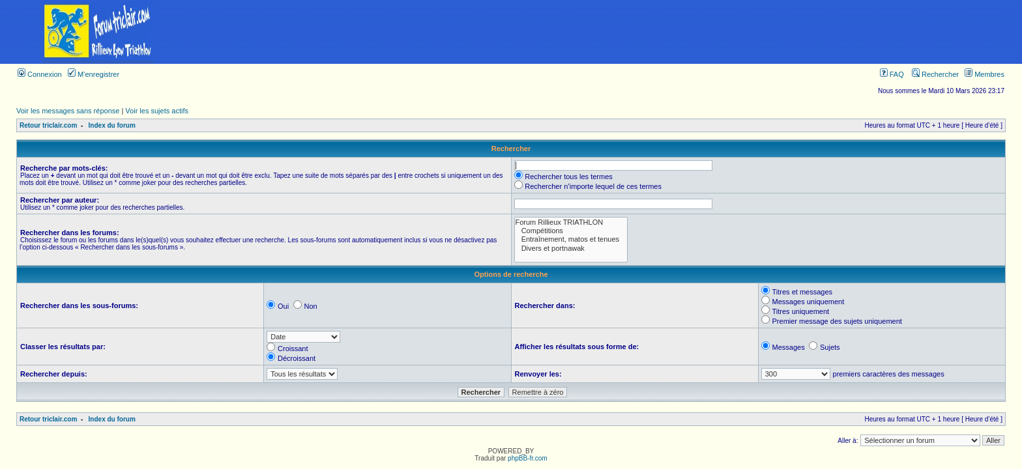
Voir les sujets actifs (156, 111)
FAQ (892, 74)
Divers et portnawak (571, 248)
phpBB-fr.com (528, 458)
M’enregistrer (93, 74)
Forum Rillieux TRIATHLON (571, 222)
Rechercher (935, 74)
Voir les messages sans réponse (67, 111)
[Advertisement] (609, 32)
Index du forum (112, 125)
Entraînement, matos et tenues (571, 239)
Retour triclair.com (48, 125)
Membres (984, 74)
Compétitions (571, 231)
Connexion (40, 74)
